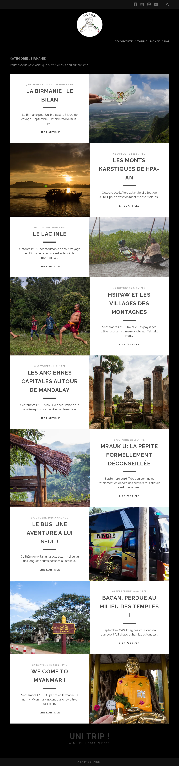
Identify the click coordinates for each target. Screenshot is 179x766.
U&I (166, 41)
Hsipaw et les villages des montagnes (129, 303)
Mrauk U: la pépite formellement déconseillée (129, 455)
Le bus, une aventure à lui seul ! (50, 533)
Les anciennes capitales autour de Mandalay (49, 381)
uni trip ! (89, 736)
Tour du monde (148, 41)
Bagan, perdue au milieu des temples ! (129, 606)
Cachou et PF (64, 84)
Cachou (63, 517)
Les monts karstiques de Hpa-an (129, 169)
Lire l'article (50, 132)
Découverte (124, 41)
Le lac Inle (50, 234)
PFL (143, 153)
